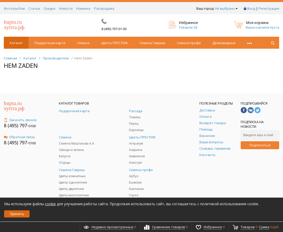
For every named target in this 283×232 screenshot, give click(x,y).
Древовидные (224, 43)
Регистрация (269, 8)
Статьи (34, 8)
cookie (50, 203)
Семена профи (189, 43)
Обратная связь (19, 137)
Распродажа (104, 8)
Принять (16, 213)
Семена (83, 43)
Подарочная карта (49, 43)
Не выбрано (226, 8)
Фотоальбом (14, 8)
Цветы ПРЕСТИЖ (114, 43)
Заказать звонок (20, 120)
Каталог (16, 43)
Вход (251, 8)
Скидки (49, 8)
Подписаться (260, 145)
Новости (66, 8)
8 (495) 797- (16, 125)
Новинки (83, 8)
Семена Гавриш (152, 43)
